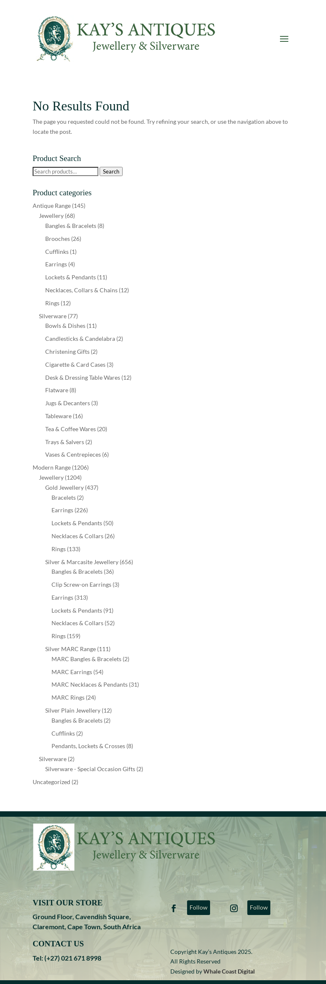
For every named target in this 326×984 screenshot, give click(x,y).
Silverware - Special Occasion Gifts (90, 768)
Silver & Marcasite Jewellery (81, 561)
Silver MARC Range (70, 648)
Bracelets (63, 497)
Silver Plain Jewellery (72, 710)
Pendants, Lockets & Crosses (88, 745)
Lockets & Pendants (70, 277)
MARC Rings (68, 697)
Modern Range (52, 467)
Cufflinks (57, 251)
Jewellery (51, 215)
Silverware (53, 315)
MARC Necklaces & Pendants (89, 684)
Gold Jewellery (64, 487)
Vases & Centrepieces (73, 454)
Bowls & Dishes (65, 325)
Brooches (57, 238)
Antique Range (52, 205)
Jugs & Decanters (67, 402)
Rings (52, 303)
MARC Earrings (71, 671)
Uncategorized (51, 781)
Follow (199, 907)
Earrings (56, 264)
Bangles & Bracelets (70, 225)
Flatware (56, 390)
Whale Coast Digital (229, 971)
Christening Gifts (67, 351)
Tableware (58, 415)
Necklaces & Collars (77, 535)
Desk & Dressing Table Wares (82, 377)
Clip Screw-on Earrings (81, 584)
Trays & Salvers (64, 441)
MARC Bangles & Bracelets (86, 658)
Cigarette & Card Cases (75, 364)
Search (111, 171)
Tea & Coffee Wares (70, 428)
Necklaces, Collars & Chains (81, 290)
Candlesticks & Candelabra (80, 338)
